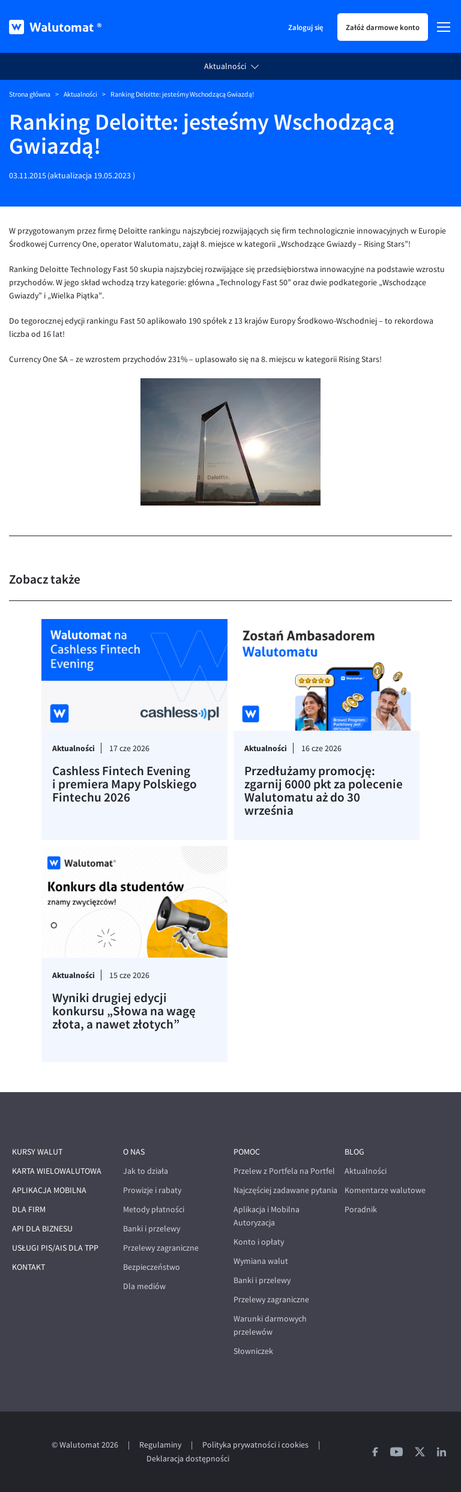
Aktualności (225, 66)
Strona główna (29, 94)
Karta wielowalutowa (56, 1171)
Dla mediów (144, 1286)
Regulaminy (160, 1445)
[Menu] (443, 27)
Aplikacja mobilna (49, 1190)
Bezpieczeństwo (151, 1267)
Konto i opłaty (259, 1242)
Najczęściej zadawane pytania (285, 1190)
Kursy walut (37, 1152)
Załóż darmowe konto (383, 27)
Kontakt (28, 1267)
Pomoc (247, 1152)
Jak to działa (145, 1171)
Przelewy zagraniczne (161, 1248)
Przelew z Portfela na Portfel (284, 1171)
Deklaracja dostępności (187, 1459)
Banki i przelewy (151, 1229)
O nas (134, 1152)
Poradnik (361, 1209)
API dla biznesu (42, 1229)
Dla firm (29, 1209)
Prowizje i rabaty (152, 1190)
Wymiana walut (261, 1261)
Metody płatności (153, 1209)
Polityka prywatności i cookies (255, 1445)
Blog (354, 1152)
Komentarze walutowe (385, 1190)
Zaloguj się (305, 27)
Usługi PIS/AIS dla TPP (55, 1248)
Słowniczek (253, 1351)
